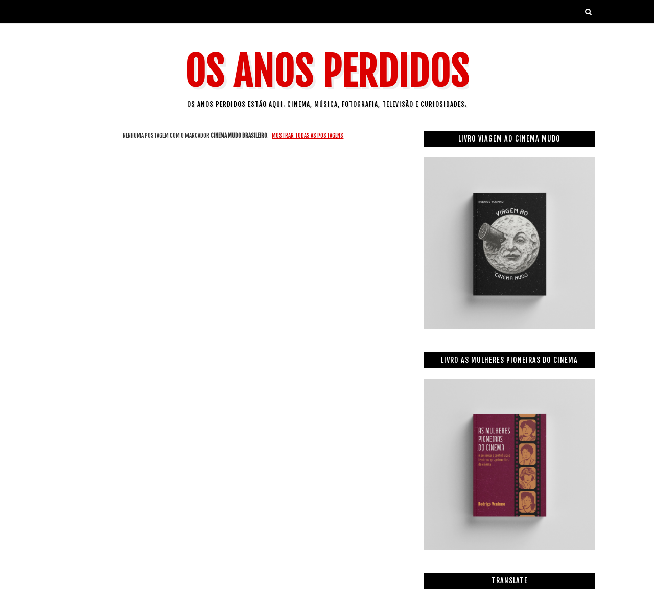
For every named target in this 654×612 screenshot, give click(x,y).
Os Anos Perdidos (327, 72)
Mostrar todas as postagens (307, 135)
